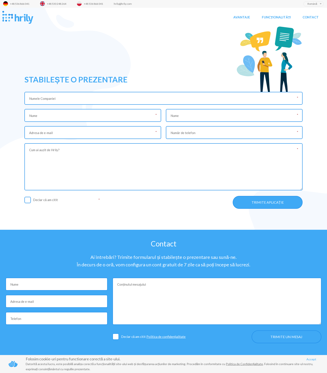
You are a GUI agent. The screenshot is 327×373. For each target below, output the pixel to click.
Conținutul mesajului (131, 284)
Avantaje (241, 17)
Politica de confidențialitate (78, 200)
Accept (311, 359)
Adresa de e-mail (41, 133)
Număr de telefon (183, 133)
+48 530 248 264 (56, 3)
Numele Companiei (42, 98)
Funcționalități (276, 17)
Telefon (15, 319)
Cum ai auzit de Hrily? (44, 150)
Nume (33, 116)
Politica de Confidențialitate (244, 364)
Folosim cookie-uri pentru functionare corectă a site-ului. (73, 359)
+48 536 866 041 (19, 3)
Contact (311, 17)
